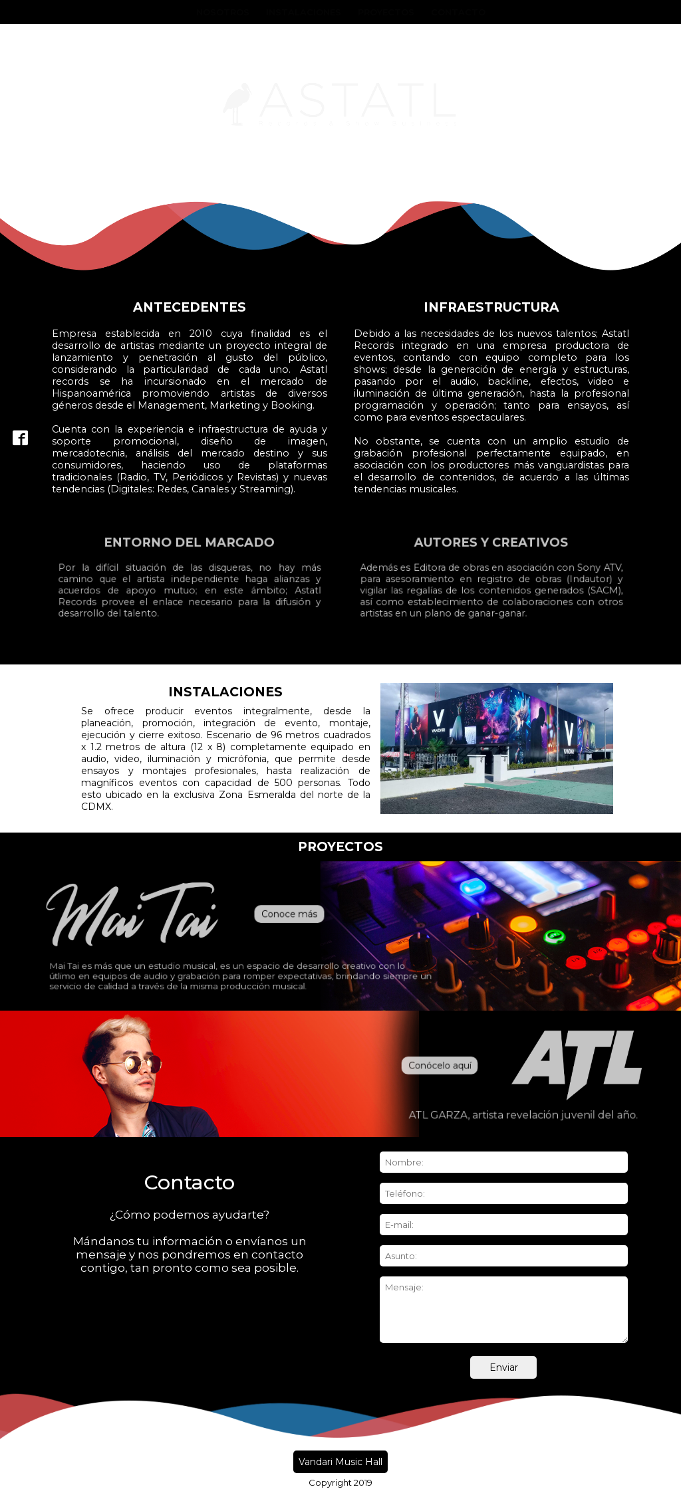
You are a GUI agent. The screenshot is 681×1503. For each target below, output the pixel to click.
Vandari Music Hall (340, 1462)
